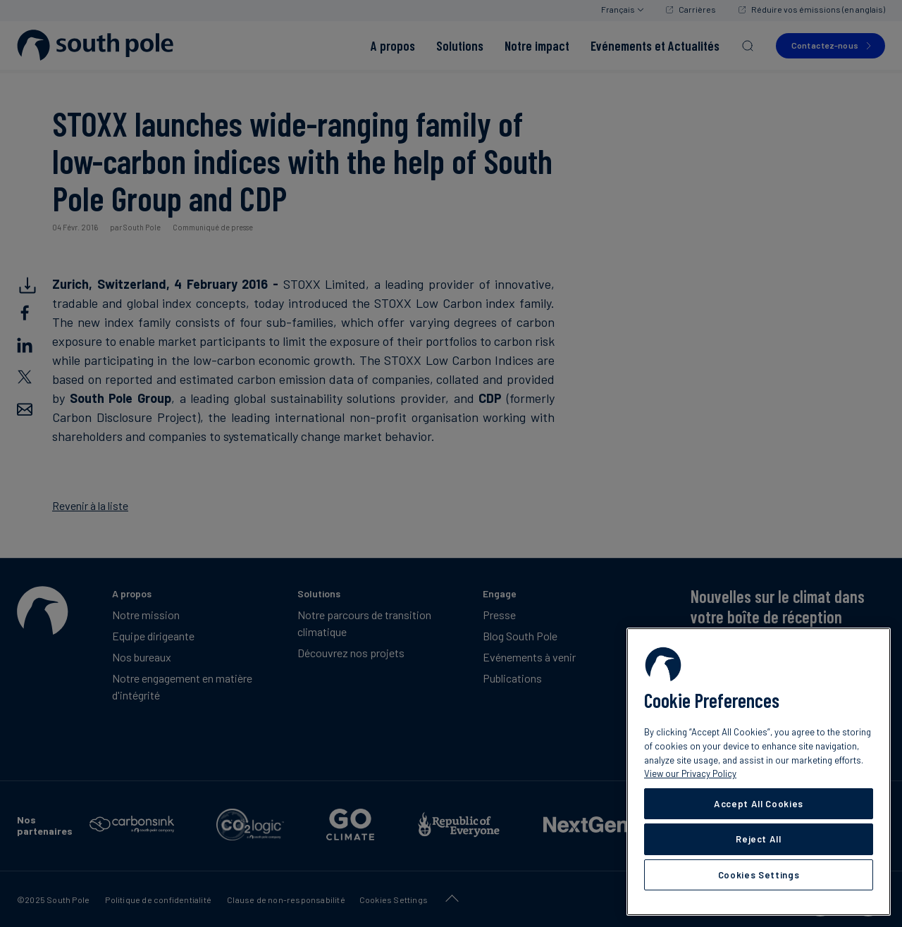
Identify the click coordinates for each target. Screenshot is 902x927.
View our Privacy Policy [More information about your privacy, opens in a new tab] (690, 773)
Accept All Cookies (758, 803)
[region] (758, 772)
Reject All (758, 839)
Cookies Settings (759, 875)
